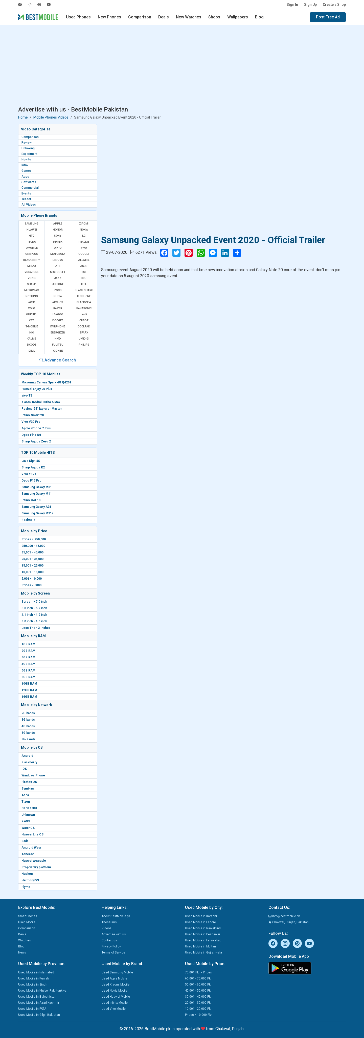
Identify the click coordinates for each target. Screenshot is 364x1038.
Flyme (25, 887)
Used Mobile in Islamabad (36, 972)
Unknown (28, 815)
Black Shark (84, 290)
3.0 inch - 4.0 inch (34, 621)
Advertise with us (114, 934)
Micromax (31, 290)
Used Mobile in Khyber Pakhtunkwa (42, 990)
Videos (106, 928)
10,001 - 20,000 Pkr (198, 1009)
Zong (32, 278)
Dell (32, 350)
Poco (57, 290)
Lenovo (58, 260)
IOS (24, 769)
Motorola (57, 254)
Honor (57, 229)
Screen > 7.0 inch (34, 601)
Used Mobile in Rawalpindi (203, 928)
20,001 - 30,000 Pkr (198, 1002)
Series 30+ (29, 808)
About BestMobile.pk (116, 916)
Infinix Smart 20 (32, 415)
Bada (24, 841)
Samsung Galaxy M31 (36, 487)
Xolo (31, 308)
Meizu (31, 266)
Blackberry (29, 762)
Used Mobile (26, 922)
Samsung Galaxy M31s (37, 513)
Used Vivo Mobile (114, 1009)
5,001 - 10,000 (31, 578)
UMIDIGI (84, 338)
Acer (31, 302)
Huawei (32, 229)
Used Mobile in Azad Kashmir (38, 1002)
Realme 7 (28, 520)
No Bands (28, 739)
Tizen (25, 801)
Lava (84, 314)
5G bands (28, 733)
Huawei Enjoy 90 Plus (36, 389)
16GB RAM (29, 696)
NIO (31, 332)
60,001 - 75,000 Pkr (198, 978)
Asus (83, 266)
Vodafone (32, 272)
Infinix (57, 241)
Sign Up (310, 5)
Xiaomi (83, 223)
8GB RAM (28, 677)
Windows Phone (33, 775)
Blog (259, 17)
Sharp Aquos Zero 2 (36, 441)
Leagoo (58, 314)
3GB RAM (28, 657)
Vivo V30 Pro (30, 422)
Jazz (57, 278)
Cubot (83, 320)
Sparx (84, 332)
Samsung (31, 223)
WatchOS (28, 828)
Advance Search (57, 360)
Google (83, 254)
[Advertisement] (182, 66)
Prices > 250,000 (33, 539)
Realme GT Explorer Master (41, 408)
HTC (31, 235)
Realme (84, 241)
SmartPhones (27, 916)
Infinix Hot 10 (30, 500)
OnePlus (31, 254)
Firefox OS (29, 782)
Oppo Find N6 (31, 435)
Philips (84, 344)
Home (23, 117)
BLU (83, 278)
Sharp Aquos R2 (33, 467)
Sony (57, 235)
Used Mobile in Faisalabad (203, 940)
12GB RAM (29, 690)
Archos (57, 302)
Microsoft (57, 272)
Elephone (84, 296)
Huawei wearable (33, 860)
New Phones (109, 17)
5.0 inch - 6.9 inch (34, 608)
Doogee (57, 320)
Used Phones (78, 17)
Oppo (58, 247)
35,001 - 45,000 (32, 552)
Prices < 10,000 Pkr (198, 1015)
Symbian (27, 788)
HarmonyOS (30, 880)
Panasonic (84, 308)
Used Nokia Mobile (114, 990)
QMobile (32, 247)
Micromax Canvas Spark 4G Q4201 (46, 382)
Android (27, 756)
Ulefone (58, 284)
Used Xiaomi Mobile (115, 984)
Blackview (84, 302)
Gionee (58, 350)
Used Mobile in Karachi (201, 916)
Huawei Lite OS (32, 834)
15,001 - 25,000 (32, 565)
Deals (163, 17)
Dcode (31, 344)
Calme (31, 338)
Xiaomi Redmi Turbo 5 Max (40, 402)
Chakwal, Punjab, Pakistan (288, 922)
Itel (83, 284)
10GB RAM (29, 683)
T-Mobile (32, 326)
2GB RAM (28, 651)
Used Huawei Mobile (116, 996)
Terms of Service (113, 952)
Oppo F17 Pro (31, 480)
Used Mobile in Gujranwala (203, 952)
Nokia (84, 229)
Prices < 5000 (31, 585)
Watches (24, 940)
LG (84, 235)
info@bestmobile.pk (284, 916)
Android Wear (31, 847)
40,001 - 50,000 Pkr (198, 990)
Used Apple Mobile (114, 978)
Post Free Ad (328, 17)
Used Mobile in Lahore (200, 922)
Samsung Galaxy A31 (36, 507)
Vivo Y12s (28, 474)
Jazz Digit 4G (30, 461)
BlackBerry (31, 260)
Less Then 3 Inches (36, 628)
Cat (31, 320)
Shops (214, 17)
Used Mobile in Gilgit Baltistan (39, 1015)
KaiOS (25, 821)
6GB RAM (28, 670)
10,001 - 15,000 (32, 572)
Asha (25, 795)
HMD (58, 338)
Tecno (31, 241)
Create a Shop (334, 5)
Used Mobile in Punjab (33, 978)
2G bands (28, 713)
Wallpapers (237, 17)
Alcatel (83, 260)
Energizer (58, 332)
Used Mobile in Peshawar (202, 934)
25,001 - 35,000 (32, 559)
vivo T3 (26, 395)
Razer (57, 308)
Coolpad (84, 326)
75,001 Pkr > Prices (198, 972)
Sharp (31, 284)
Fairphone (57, 326)
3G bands (28, 719)
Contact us (109, 940)
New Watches (188, 17)
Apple (57, 223)
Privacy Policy (111, 946)
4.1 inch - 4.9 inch (34, 614)
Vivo (84, 247)
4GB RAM (28, 664)
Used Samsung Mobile (117, 972)
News (22, 952)
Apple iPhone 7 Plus (36, 428)
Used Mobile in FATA (32, 1009)
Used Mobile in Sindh (32, 984)
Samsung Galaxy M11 (36, 493)
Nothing (32, 296)
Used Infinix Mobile (115, 1002)
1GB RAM (28, 644)
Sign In (292, 5)
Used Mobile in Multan (200, 946)
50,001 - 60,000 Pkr (198, 984)
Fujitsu (57, 344)
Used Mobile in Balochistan (37, 996)
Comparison (139, 17)
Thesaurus (109, 922)
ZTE (57, 266)
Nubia (58, 296)
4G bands (28, 726)
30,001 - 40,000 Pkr (198, 996)
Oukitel (31, 314)
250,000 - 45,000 (33, 546)
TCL (83, 272)
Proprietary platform (36, 867)
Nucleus (27, 874)
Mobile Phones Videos (51, 117)
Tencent (27, 854)
